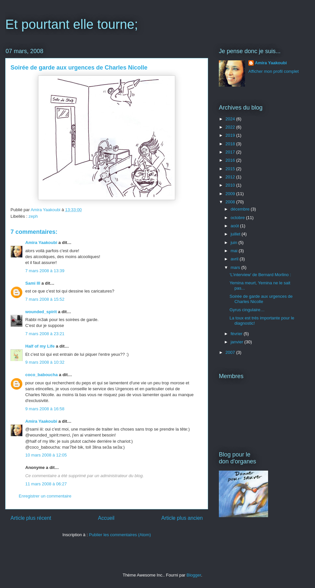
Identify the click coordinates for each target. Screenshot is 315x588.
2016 (230, 160)
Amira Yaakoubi (41, 242)
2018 (230, 143)
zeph (33, 216)
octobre (238, 217)
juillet (236, 234)
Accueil (106, 518)
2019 (230, 135)
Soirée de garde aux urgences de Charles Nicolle (260, 299)
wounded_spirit (41, 311)
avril (235, 258)
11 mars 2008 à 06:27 (46, 483)
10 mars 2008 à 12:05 (46, 455)
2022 (230, 127)
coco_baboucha (41, 374)
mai (235, 250)
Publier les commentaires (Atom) (120, 534)
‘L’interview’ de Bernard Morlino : (260, 274)
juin (235, 242)
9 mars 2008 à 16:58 (44, 408)
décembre (241, 209)
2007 (230, 352)
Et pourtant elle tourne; (71, 24)
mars (236, 267)
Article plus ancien (182, 518)
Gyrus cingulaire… (246, 309)
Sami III (32, 283)
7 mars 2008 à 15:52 (44, 299)
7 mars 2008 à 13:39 (44, 270)
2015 (230, 168)
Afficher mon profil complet (273, 71)
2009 (230, 193)
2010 (230, 185)
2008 (230, 201)
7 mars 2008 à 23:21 (44, 333)
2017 (230, 152)
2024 (230, 118)
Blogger (194, 575)
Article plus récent (30, 518)
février (237, 333)
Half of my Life (40, 346)
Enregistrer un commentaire (45, 496)
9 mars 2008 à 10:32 (44, 362)
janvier (237, 341)
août (235, 225)
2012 (230, 176)
